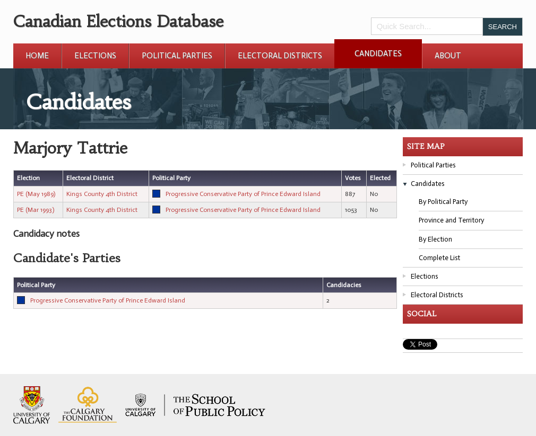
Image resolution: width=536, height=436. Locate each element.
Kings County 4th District (101, 194)
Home (37, 55)
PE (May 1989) (36, 194)
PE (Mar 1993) (35, 209)
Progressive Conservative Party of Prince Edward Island (243, 194)
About (448, 55)
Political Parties (177, 55)
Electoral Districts (280, 55)
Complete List (439, 258)
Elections (95, 55)
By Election (435, 239)
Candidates (378, 53)
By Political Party (443, 202)
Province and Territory (451, 220)
